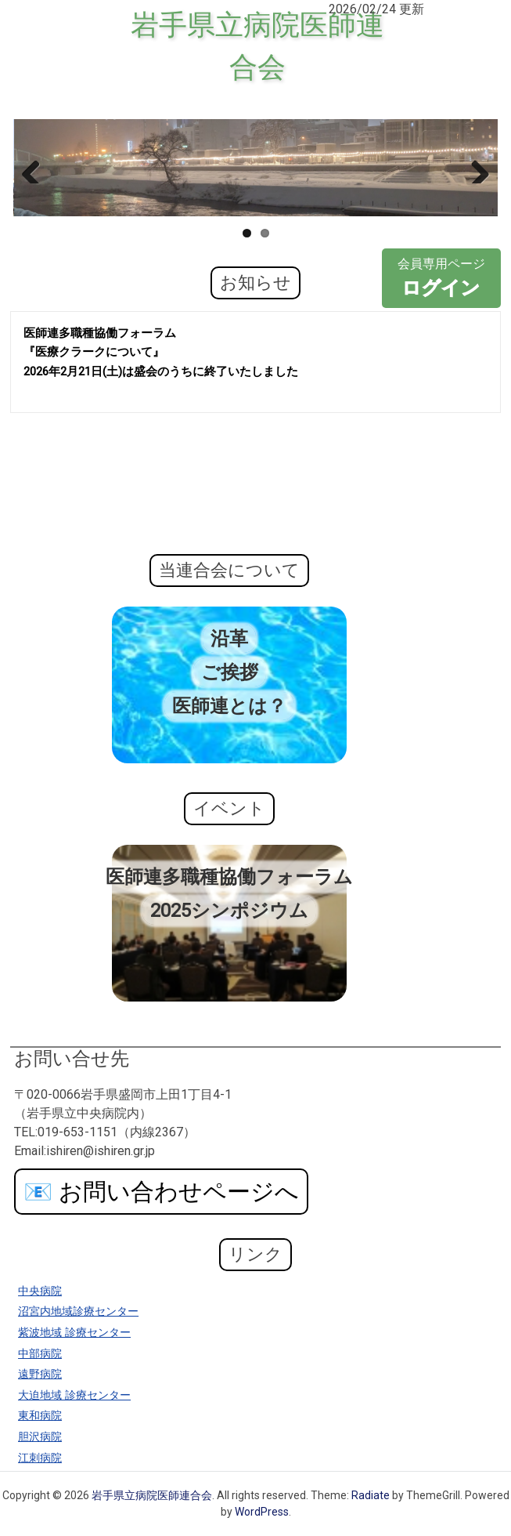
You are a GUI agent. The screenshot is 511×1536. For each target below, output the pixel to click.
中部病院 (40, 1353)
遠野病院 (40, 1374)
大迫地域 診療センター (74, 1395)
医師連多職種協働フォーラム (229, 877)
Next (474, 167)
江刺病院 (40, 1458)
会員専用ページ (441, 279)
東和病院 (40, 1415)
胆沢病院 (40, 1437)
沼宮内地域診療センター (78, 1311)
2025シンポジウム (229, 911)
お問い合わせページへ (161, 1191)
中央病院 (40, 1291)
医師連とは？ (229, 706)
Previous (36, 167)
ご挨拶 (229, 672)
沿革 (229, 639)
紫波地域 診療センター (74, 1332)
